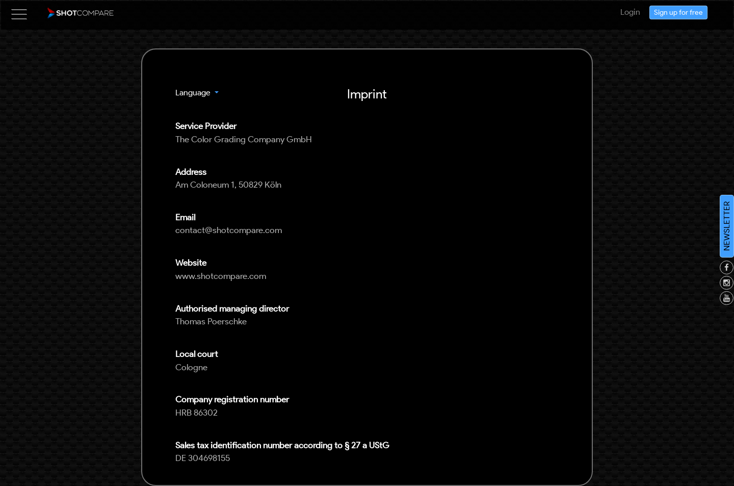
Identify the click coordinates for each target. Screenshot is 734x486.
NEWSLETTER (726, 226)
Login (630, 12)
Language (194, 92)
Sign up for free (678, 13)
